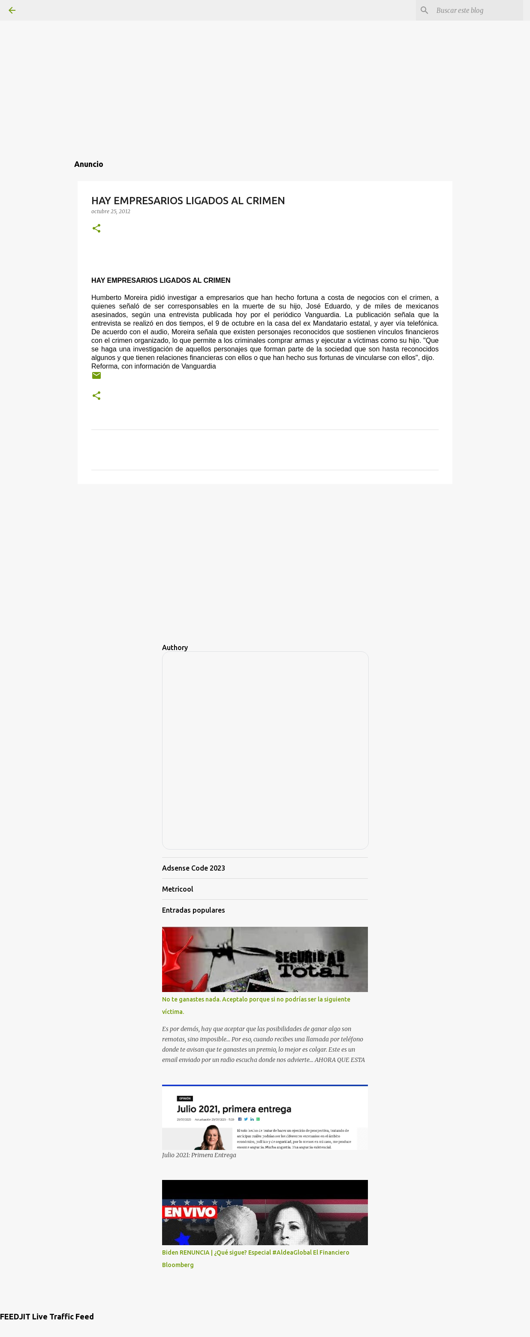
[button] (96, 229)
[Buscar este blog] (478, 10)
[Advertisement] (265, 60)
